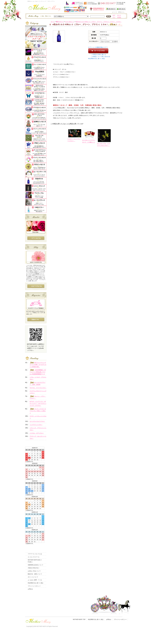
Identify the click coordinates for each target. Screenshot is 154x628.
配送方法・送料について (35, 574)
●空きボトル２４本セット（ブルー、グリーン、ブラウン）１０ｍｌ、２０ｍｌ (98, 21)
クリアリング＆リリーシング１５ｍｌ (38, 392)
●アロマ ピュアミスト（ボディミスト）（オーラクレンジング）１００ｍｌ (38, 403)
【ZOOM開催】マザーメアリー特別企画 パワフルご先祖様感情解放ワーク (38, 372)
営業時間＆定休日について (35, 565)
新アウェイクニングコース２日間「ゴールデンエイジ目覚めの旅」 (38, 364)
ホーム (53, 21)
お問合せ (30, 589)
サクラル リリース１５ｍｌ (38, 387)
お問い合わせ (121, 8)
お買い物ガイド (111, 8)
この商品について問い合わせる (100, 56)
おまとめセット (69, 21)
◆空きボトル (60, 21)
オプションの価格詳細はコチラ (98, 47)
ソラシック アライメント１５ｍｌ (38, 429)
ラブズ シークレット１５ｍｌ (38, 417)
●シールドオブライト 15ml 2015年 (37, 383)
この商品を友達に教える (98, 54)
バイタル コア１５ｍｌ (37, 433)
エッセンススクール (33, 557)
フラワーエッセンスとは (35, 554)
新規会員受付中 (84, 9)
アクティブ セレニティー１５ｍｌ (38, 437)
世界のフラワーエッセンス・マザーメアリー (44, 8)
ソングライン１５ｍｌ (36, 424)
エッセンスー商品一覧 (39, 16)
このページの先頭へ (108, 162)
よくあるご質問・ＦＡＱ (35, 580)
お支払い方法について (34, 571)
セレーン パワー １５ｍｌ (38, 397)
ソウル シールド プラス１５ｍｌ (38, 378)
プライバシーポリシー (34, 586)
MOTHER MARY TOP (79, 619)
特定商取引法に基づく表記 (96, 58)
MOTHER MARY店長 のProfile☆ (35, 561)
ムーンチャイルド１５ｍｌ (37, 421)
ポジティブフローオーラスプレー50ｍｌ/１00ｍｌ (38, 411)
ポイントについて (33, 577)
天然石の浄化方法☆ (33, 568)
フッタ (38, 621)
